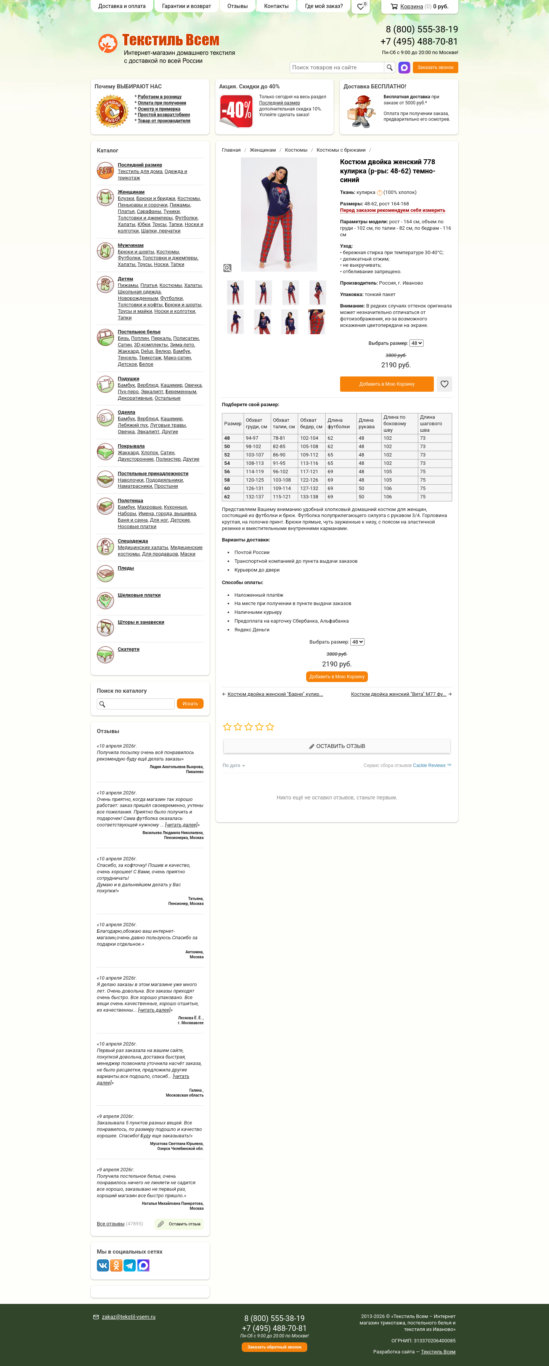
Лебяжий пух (133, 425)
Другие (170, 431)
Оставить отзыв (337, 746)
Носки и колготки (174, 311)
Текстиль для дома (140, 171)
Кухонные (175, 507)
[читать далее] (181, 825)
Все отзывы (111, 1224)
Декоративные (135, 398)
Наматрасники (135, 486)
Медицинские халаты (143, 547)
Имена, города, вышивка (167, 513)
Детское (127, 364)
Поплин (140, 338)
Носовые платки (137, 526)
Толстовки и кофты (140, 304)
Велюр (163, 351)
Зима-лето (182, 345)
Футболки (186, 218)
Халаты (126, 224)
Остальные (168, 398)
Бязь (123, 338)
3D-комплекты (151, 345)
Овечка (193, 385)
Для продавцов (160, 554)
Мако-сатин (177, 357)
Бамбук (181, 351)
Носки (161, 264)
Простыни (166, 486)
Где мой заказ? (324, 6)
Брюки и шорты (136, 252)
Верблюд (147, 385)
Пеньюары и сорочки (142, 205)
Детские (180, 520)
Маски (188, 554)
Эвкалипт (152, 391)
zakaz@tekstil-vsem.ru (128, 1317)
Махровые (149, 507)
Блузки (126, 198)
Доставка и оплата (122, 6)
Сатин (125, 345)
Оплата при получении (162, 103)
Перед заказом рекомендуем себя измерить (392, 210)
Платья (126, 211)
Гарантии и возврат (186, 6)
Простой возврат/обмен (164, 114)
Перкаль (161, 338)
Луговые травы (168, 425)
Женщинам (263, 150)
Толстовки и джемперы (145, 218)
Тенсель (127, 357)
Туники (172, 211)
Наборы (127, 513)
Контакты (276, 6)
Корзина (411, 6)
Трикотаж (150, 357)
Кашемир (171, 385)
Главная (231, 150)
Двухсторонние (136, 459)
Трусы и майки (135, 311)
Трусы (159, 224)
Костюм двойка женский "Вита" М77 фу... (398, 694)
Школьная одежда (139, 292)
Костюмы (188, 198)
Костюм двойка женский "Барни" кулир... (275, 694)
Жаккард (128, 351)
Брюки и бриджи (155, 198)
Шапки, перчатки (161, 231)
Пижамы (180, 205)
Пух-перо (128, 391)
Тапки (175, 224)
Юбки (144, 224)
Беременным (180, 391)
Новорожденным (138, 298)
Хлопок (149, 452)
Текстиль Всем (438, 1352)
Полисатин (186, 338)
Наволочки (131, 480)
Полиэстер (168, 459)
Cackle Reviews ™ (432, 765)
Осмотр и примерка (159, 109)
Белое (146, 364)
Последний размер (279, 103)
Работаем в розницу (159, 96)
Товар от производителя (164, 120)
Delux (147, 351)
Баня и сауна (133, 520)
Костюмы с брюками (341, 150)
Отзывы (238, 6)
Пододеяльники (164, 480)
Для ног (159, 520)
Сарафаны (149, 211)
